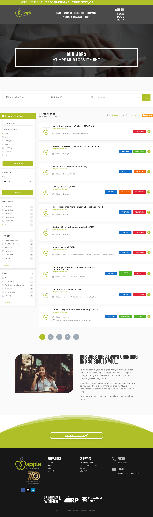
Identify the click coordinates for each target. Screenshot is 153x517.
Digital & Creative (61, 320)
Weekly (6, 137)
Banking (6, 296)
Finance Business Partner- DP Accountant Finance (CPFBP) (74, 268)
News (87, 17)
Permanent (139, 151)
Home (58, 13)
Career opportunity (10, 240)
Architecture (7, 288)
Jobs (49, 468)
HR (74, 174)
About (50, 465)
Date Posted (7, 202)
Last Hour (7, 206)
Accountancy (8, 281)
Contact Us (91, 13)
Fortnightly (7, 140)
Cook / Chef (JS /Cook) (64, 187)
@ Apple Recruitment (59, 128)
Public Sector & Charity (80, 133)
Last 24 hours (8, 210)
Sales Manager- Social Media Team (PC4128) (75, 310)
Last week (7, 213)
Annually (6, 151)
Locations (6, 172)
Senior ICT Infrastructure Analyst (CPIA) (73, 227)
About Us (68, 13)
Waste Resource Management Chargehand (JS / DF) (79, 207)
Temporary (139, 131)
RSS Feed (147, 115)
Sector (5, 273)
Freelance (7, 247)
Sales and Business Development (79, 320)
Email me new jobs (12, 116)
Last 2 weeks (8, 217)
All (4, 224)
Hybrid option (8, 254)
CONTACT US (75, 435)
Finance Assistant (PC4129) (66, 289)
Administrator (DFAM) (63, 247)
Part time (6, 258)
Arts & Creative (8, 292)
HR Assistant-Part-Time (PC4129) (69, 166)
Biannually (7, 148)
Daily (5, 133)
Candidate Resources (72, 17)
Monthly (6, 144)
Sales (140, 316)
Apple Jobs (79, 13)
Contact (51, 471)
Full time (6, 251)
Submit (18, 193)
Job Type (6, 235)
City (3, 176)
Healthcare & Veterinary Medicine (104, 255)
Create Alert (18, 164)
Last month (7, 221)
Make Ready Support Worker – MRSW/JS (73, 126)
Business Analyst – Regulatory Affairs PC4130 (76, 146)
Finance (83, 277)
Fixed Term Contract (10, 244)
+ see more (6, 265)
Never (5, 155)
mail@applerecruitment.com (129, 473)
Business (76, 277)
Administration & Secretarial (13, 285)
